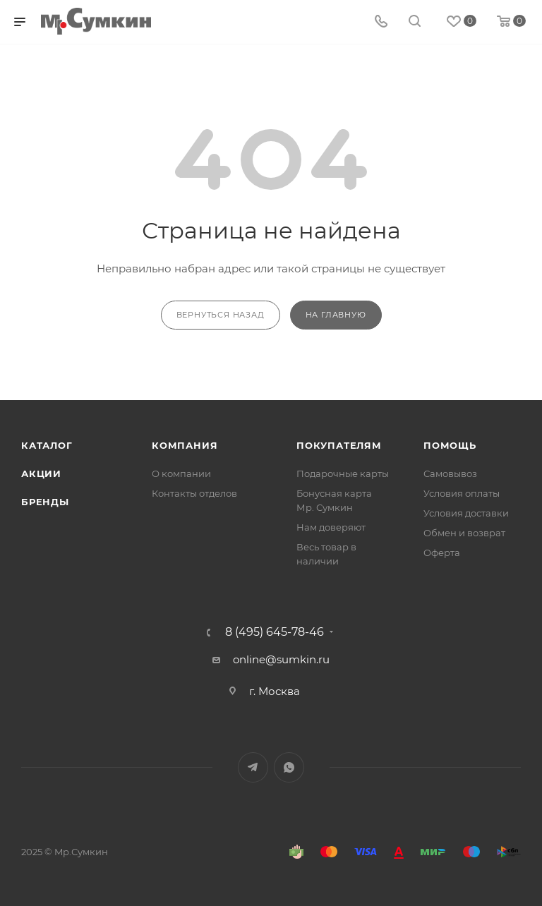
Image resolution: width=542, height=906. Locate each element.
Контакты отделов (194, 493)
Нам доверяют (331, 527)
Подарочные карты (342, 473)
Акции (41, 473)
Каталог (47, 445)
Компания (184, 445)
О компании (181, 473)
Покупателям (339, 445)
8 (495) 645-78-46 (274, 632)
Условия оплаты (461, 493)
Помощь (449, 445)
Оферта (441, 552)
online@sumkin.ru (281, 659)
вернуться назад (220, 315)
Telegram (253, 767)
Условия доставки (466, 513)
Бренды (45, 501)
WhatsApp (289, 767)
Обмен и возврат (464, 532)
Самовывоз (450, 473)
